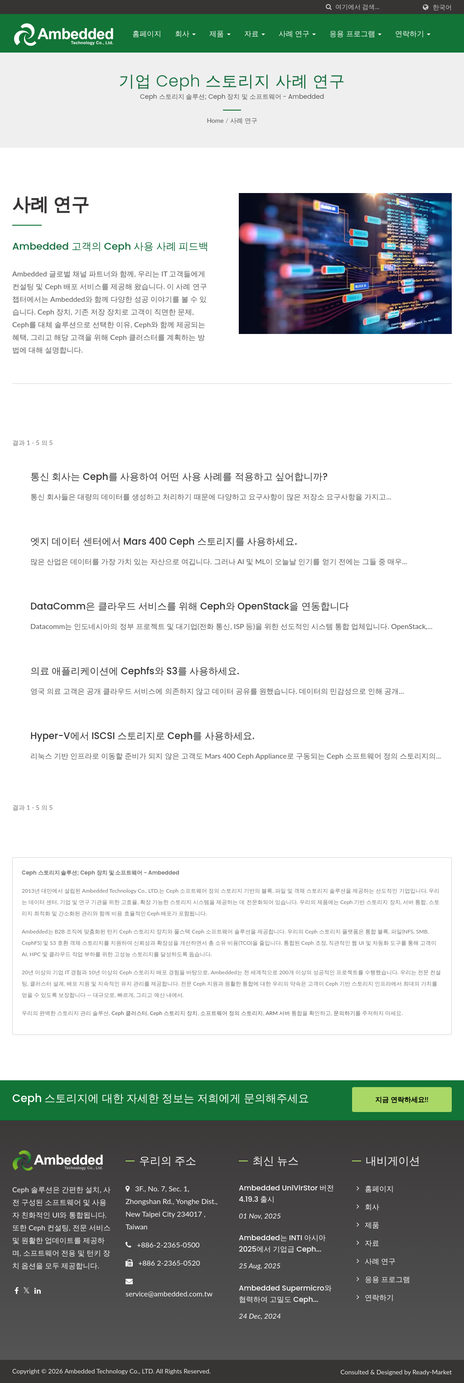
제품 (219, 34)
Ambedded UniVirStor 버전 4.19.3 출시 (286, 1192)
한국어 (442, 7)
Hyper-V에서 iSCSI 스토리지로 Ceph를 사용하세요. (143, 735)
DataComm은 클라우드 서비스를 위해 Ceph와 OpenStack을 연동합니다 (191, 606)
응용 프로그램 (355, 34)
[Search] (375, 7)
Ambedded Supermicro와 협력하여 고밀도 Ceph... (285, 1293)
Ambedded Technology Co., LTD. (109, 1370)
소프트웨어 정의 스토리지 (231, 1013)
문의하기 (344, 1013)
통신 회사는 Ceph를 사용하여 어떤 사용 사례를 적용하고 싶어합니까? (179, 476)
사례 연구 (297, 34)
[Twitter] (26, 1289)
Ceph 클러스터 (129, 1013)
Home (215, 120)
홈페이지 (146, 34)
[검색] (328, 7)
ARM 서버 (278, 1013)
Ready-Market (432, 1371)
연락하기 (412, 34)
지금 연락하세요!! (401, 1099)
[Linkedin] (37, 1289)
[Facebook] (16, 1289)
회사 (185, 34)
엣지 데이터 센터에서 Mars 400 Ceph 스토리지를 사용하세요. (164, 541)
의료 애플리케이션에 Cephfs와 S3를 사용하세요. (135, 670)
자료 (254, 34)
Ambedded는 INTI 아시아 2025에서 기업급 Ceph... (282, 1242)
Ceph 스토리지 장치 (174, 1013)
